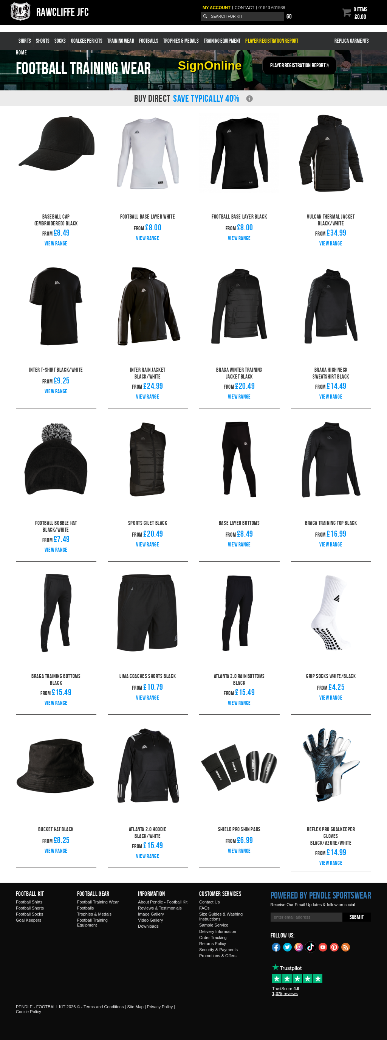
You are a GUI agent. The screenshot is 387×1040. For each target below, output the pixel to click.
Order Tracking (213, 937)
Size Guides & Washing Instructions (221, 916)
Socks (60, 40)
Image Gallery (151, 914)
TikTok (311, 947)
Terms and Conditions (104, 1006)
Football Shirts (29, 902)
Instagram (299, 946)
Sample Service (213, 925)
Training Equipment (222, 40)
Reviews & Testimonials (159, 908)
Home (21, 52)
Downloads (148, 926)
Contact (244, 7)
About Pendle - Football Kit (162, 902)
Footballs (148, 40)
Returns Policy (212, 943)
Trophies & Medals (181, 40)
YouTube (323, 946)
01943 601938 (272, 7)
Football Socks (29, 914)
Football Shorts (30, 908)
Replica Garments (351, 40)
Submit (357, 917)
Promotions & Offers (218, 955)
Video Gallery (150, 920)
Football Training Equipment (92, 922)
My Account (217, 7)
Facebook (276, 946)
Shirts (25, 40)
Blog (345, 946)
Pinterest (334, 946)
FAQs (204, 908)
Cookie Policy (28, 1011)
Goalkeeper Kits (86, 40)
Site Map (135, 1006)
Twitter (287, 946)
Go (289, 16)
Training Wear (120, 40)
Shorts (43, 40)
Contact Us (209, 902)
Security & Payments (218, 949)
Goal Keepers (28, 920)
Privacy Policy (160, 1006)
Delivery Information (217, 931)
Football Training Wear (98, 902)
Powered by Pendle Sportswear (321, 895)
